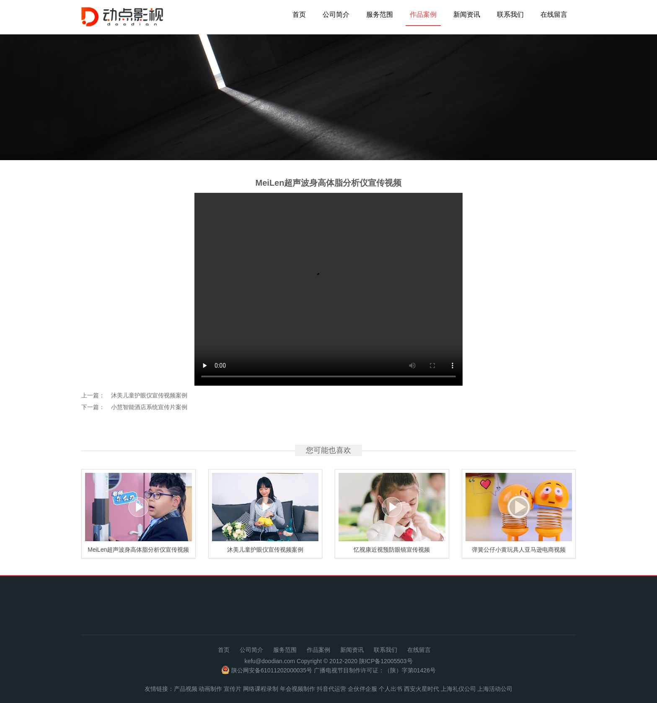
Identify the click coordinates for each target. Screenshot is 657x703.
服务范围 (379, 14)
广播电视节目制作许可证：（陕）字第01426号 (375, 670)
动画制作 (210, 688)
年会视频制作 (297, 688)
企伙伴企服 (362, 688)
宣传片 (232, 688)
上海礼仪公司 (458, 688)
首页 (299, 14)
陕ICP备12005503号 (386, 661)
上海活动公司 (494, 688)
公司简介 (336, 14)
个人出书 (390, 688)
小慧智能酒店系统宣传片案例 (149, 407)
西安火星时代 (421, 688)
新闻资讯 (466, 14)
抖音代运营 (331, 688)
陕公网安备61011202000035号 (271, 670)
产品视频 (185, 688)
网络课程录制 (260, 688)
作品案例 (423, 14)
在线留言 (554, 14)
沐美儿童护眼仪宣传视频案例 (149, 395)
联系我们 (510, 14)
